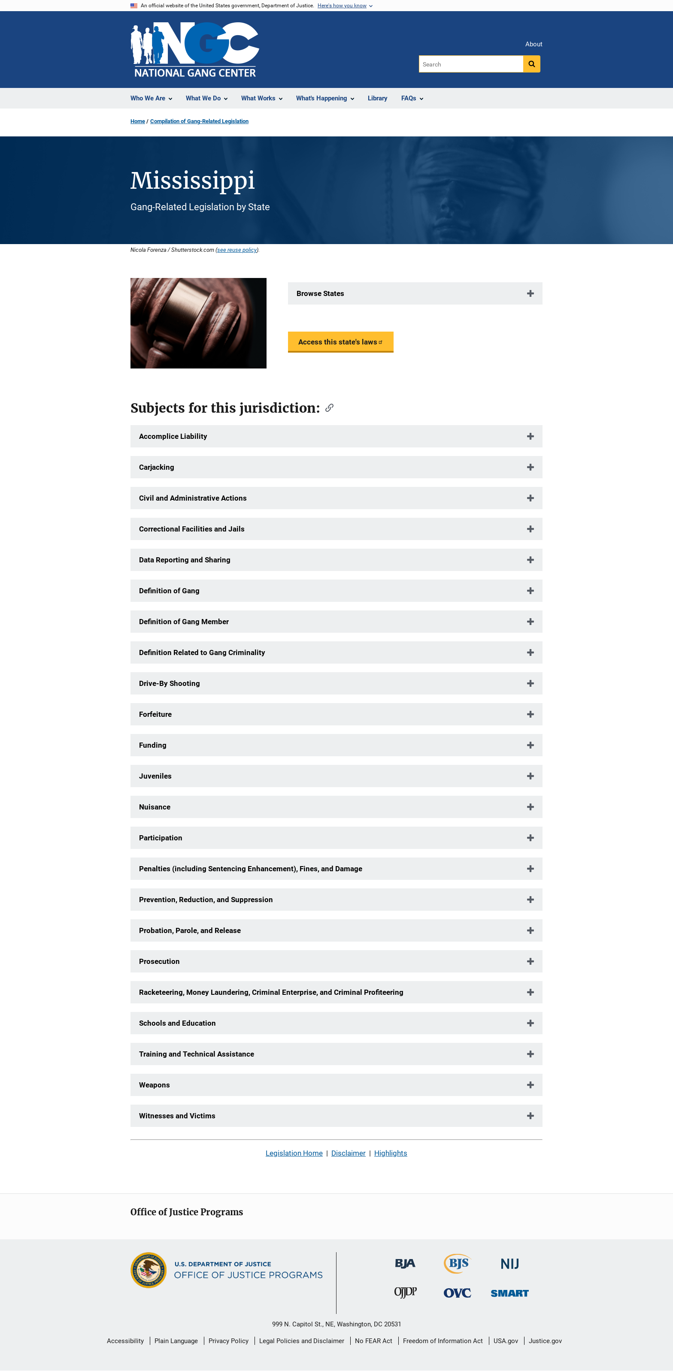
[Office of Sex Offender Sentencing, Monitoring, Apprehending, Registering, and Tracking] (510, 1291)
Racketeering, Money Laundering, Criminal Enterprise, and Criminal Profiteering (271, 992)
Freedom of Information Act (443, 1341)
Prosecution (159, 961)
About (534, 44)
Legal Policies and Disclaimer (301, 1341)
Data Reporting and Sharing (184, 560)
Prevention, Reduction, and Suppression (206, 899)
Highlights (390, 1153)
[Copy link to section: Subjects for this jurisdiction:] (326, 407)
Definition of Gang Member (184, 621)
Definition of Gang (169, 590)
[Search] (471, 63)
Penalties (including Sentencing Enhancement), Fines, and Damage (250, 868)
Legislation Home (294, 1153)
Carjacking (156, 467)
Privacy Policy (229, 1341)
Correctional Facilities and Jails (192, 529)
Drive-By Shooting (169, 683)
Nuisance (154, 807)
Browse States (320, 293)
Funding (153, 745)
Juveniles (155, 776)
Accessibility (125, 1341)
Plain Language (176, 1341)
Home (137, 121)
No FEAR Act (373, 1341)
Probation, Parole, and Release (190, 930)
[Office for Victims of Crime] (457, 1293)
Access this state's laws (340, 342)
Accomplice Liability (173, 436)
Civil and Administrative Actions (193, 498)
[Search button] (531, 63)
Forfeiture (155, 714)
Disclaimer (348, 1153)
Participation (160, 837)
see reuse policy (237, 250)
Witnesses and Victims (177, 1115)
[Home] (194, 49)
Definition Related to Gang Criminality (202, 652)
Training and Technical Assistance (196, 1054)
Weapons (154, 1085)
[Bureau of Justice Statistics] (458, 1270)
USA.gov (506, 1341)
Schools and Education (177, 1023)
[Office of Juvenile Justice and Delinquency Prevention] (405, 1295)
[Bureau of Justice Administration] (405, 1260)
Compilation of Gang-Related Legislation (199, 121)
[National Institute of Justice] (509, 1260)
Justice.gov (545, 1341)
